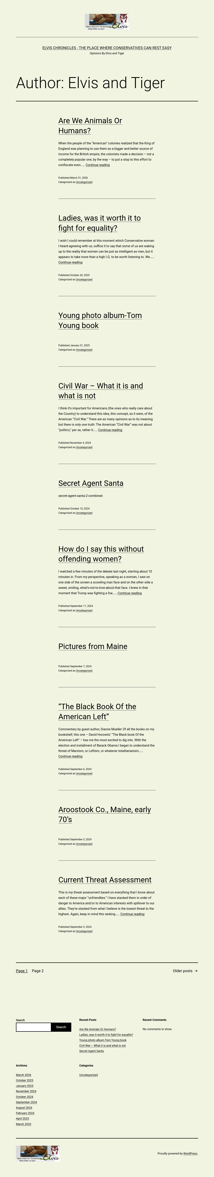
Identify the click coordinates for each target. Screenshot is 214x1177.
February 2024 (25, 1113)
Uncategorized (84, 182)
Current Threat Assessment (104, 879)
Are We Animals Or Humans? (97, 1029)
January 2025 (24, 1085)
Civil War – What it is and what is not (102, 1045)
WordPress (190, 1153)
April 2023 (22, 1118)
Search (20, 1020)
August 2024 (24, 1107)
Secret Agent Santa (91, 483)
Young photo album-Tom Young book (102, 1040)
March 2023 (23, 1124)
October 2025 (24, 1080)
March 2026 (23, 1075)
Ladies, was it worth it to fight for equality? (106, 1034)
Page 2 (38, 971)
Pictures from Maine (92, 646)
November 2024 (26, 1091)
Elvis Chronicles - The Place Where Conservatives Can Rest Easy (107, 48)
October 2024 (24, 1096)
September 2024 (26, 1102)
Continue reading (98, 165)
